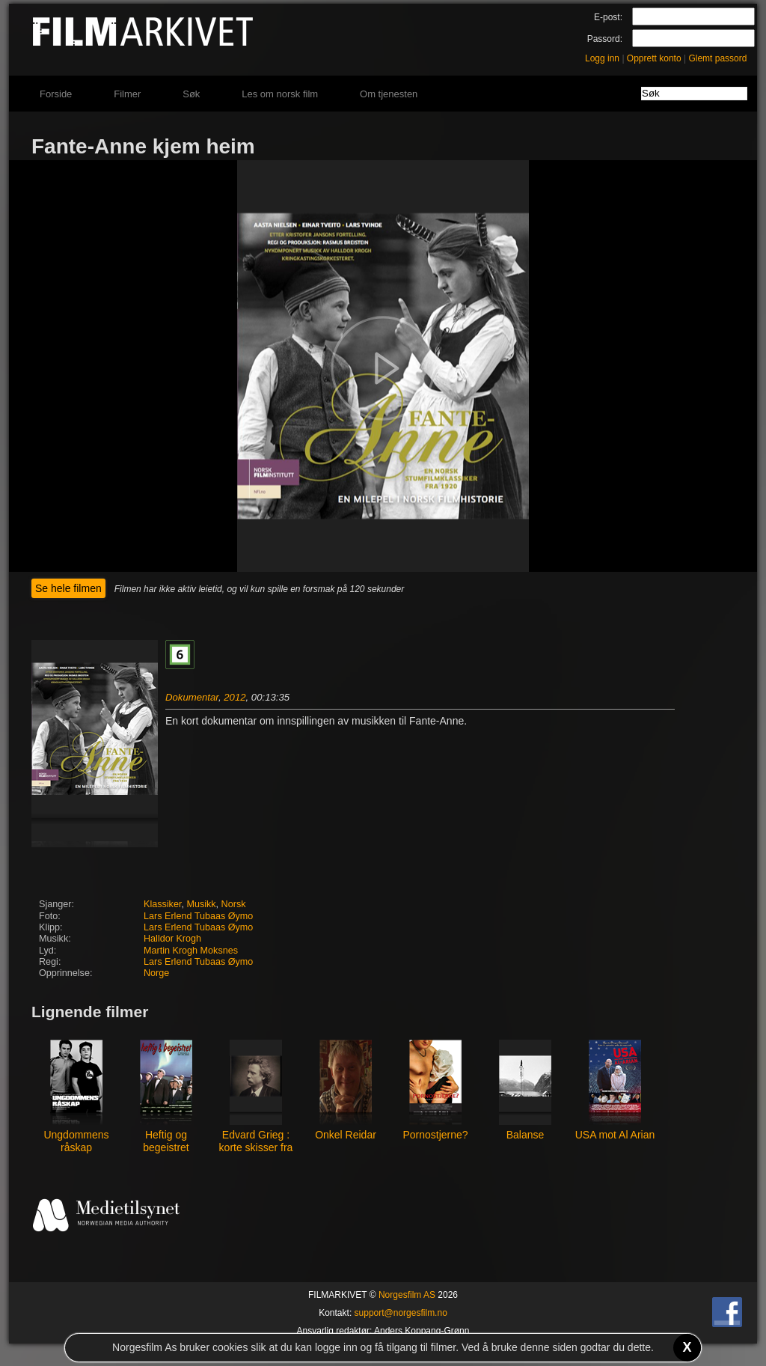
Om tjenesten (388, 94)
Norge (156, 973)
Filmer (127, 94)
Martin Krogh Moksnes (191, 950)
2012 (234, 697)
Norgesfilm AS (407, 1295)
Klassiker (162, 904)
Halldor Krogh (172, 938)
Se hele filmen (68, 588)
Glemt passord (717, 58)
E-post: (608, 17)
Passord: (604, 39)
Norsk (233, 904)
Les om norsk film (280, 94)
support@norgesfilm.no (401, 1313)
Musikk (200, 904)
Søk (191, 94)
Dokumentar (191, 697)
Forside (56, 94)
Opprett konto (654, 58)
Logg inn (602, 58)
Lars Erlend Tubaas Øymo (198, 916)
